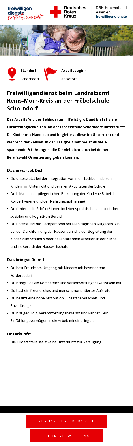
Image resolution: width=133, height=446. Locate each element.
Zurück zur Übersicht (66, 421)
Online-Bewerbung (66, 436)
